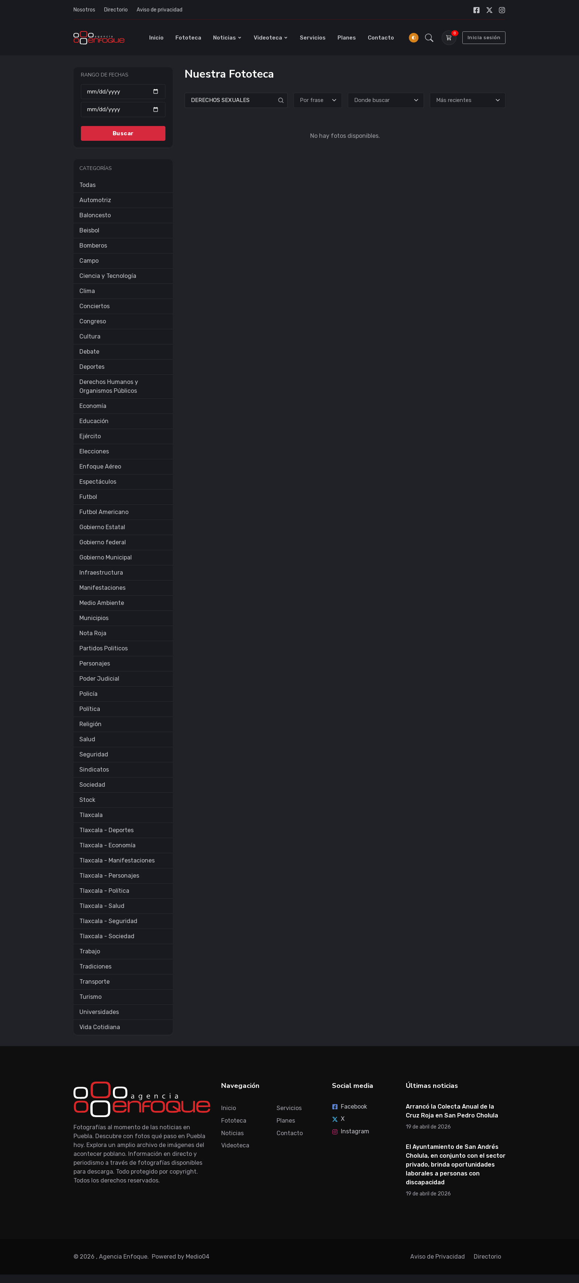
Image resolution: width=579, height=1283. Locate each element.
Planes (347, 37)
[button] (429, 38)
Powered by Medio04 (180, 1256)
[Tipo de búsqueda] (318, 100)
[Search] (236, 100)
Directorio (116, 10)
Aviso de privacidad (159, 10)
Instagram (350, 1131)
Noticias (227, 37)
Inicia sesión (484, 37)
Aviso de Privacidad (437, 1256)
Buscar (123, 133)
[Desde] (123, 91)
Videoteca (271, 37)
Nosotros (84, 10)
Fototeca (188, 37)
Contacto (381, 37)
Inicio (156, 37)
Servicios (313, 37)
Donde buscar (372, 100)
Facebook (349, 1106)
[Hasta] (123, 109)
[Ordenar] (468, 100)
